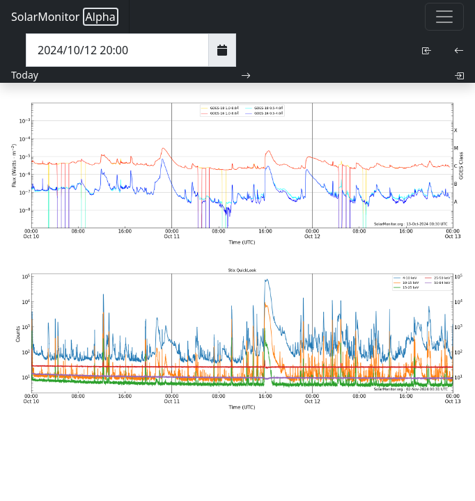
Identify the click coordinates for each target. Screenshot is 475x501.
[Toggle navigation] (444, 17)
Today (24, 74)
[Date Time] (117, 50)
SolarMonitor (64, 17)
